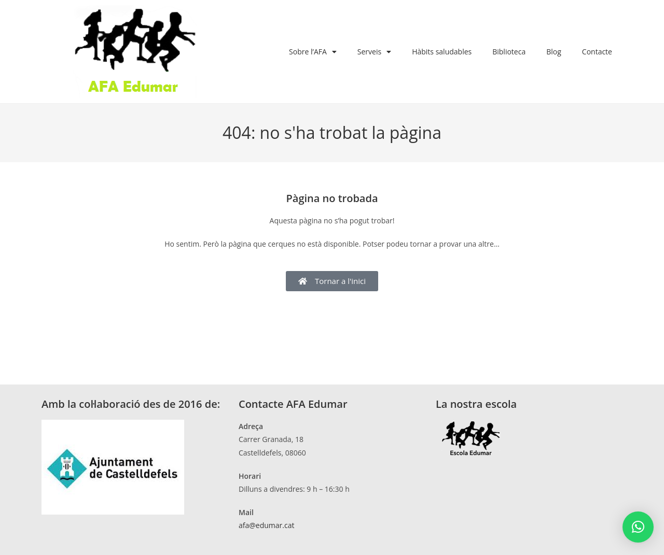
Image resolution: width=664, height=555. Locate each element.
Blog (553, 51)
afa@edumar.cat (266, 525)
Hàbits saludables (442, 51)
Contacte (597, 51)
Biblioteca (508, 51)
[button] (638, 527)
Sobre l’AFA (313, 52)
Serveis (374, 52)
